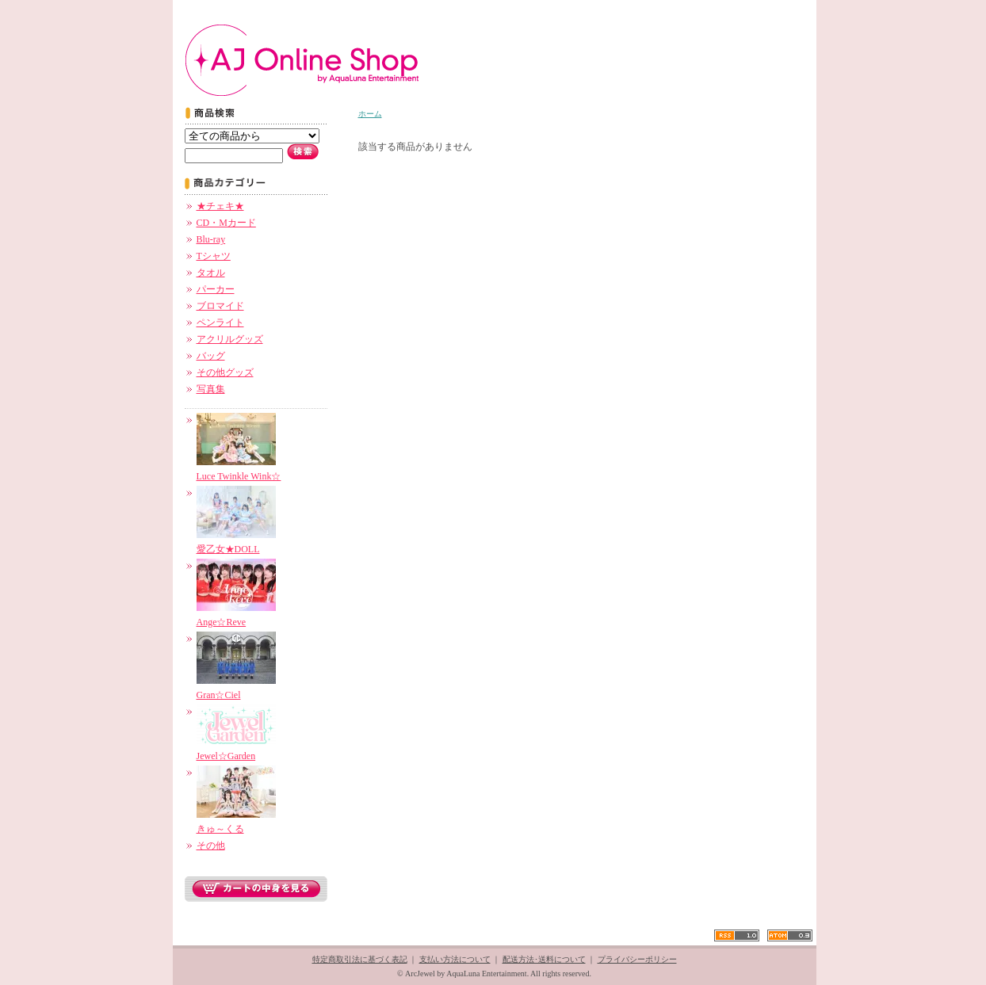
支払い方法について (455, 959)
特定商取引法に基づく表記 (359, 959)
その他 (211, 845)
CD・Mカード (226, 222)
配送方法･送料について (544, 959)
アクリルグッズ (230, 339)
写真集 (211, 389)
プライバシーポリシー (637, 959)
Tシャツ (214, 256)
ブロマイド (220, 305)
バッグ (211, 355)
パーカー (216, 289)
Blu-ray (211, 239)
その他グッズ (225, 372)
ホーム (370, 113)
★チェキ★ (220, 206)
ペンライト (220, 322)
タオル (211, 272)
